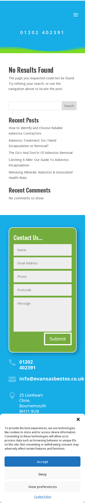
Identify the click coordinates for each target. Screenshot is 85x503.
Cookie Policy (42, 497)
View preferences (42, 486)
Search (69, 106)
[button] (78, 419)
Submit (58, 339)
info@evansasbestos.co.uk (51, 378)
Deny (43, 474)
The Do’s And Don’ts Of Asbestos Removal (41, 152)
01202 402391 (42, 32)
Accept (42, 461)
